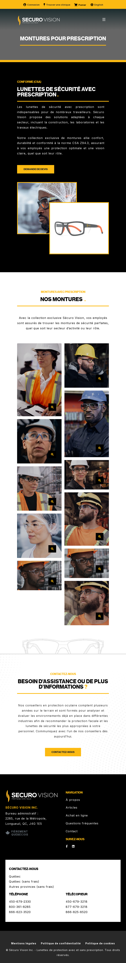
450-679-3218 (76, 901)
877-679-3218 (76, 907)
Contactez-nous (63, 752)
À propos (73, 800)
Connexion (31, 4)
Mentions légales (23, 943)
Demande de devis (36, 169)
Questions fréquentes (82, 823)
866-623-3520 (20, 912)
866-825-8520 (77, 912)
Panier (80, 5)
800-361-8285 (20, 907)
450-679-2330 (20, 901)
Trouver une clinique (56, 4)
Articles (71, 807)
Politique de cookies (100, 943)
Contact (72, 831)
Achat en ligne (77, 815)
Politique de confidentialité (61, 943)
